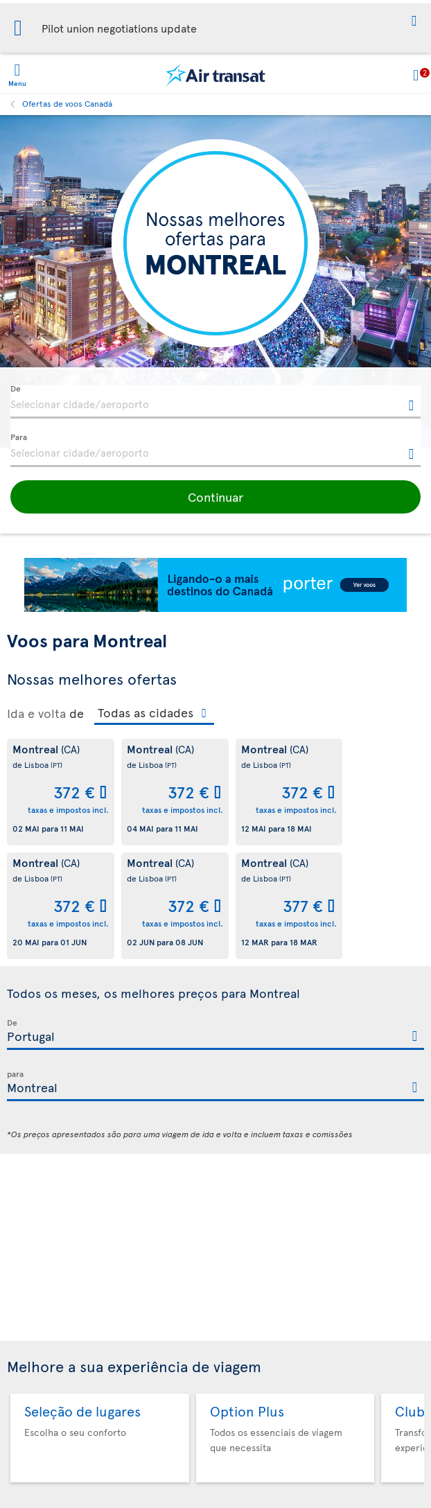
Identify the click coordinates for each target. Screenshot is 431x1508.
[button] (414, 21)
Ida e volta (36, 713)
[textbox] (215, 402)
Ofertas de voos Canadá (67, 103)
